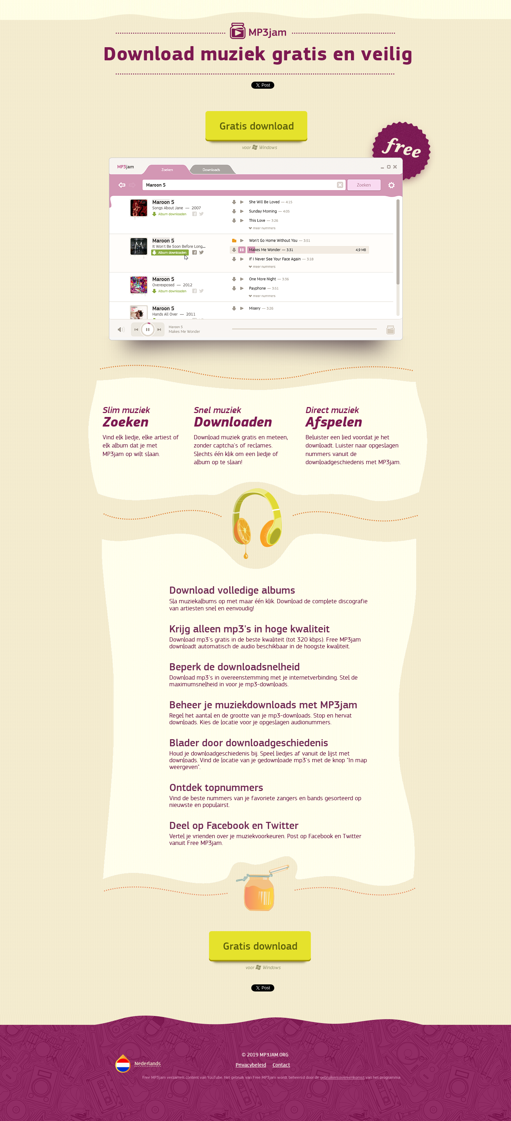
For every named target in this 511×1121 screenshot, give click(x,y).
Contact (281, 1065)
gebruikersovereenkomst (342, 1077)
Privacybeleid (251, 1065)
